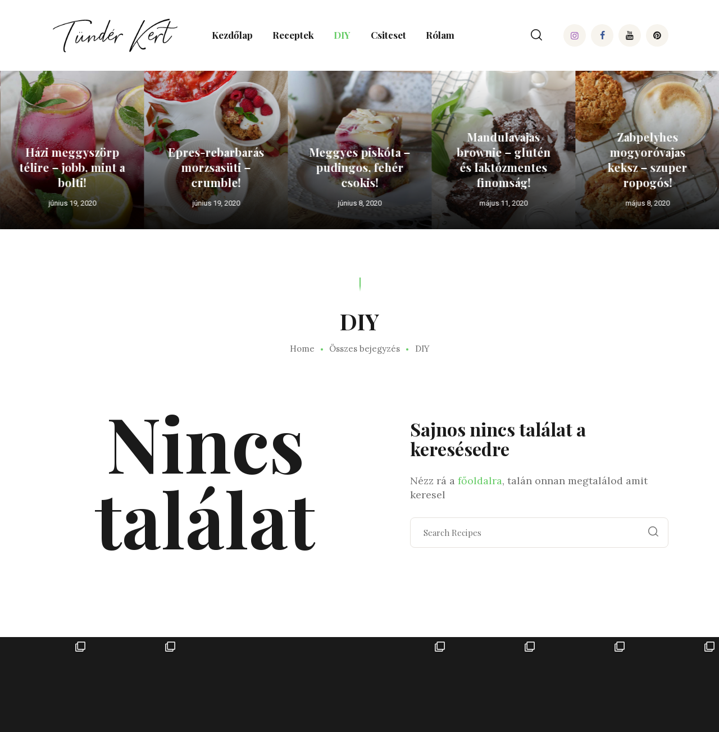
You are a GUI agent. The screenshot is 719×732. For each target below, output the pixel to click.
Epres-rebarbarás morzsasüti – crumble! (258, 167)
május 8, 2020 (689, 203)
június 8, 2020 (402, 203)
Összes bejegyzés (364, 348)
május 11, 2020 (545, 203)
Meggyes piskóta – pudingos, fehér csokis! (401, 167)
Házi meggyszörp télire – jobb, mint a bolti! (114, 167)
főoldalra (480, 480)
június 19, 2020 (114, 203)
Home (302, 349)
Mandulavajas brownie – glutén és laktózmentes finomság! (546, 159)
